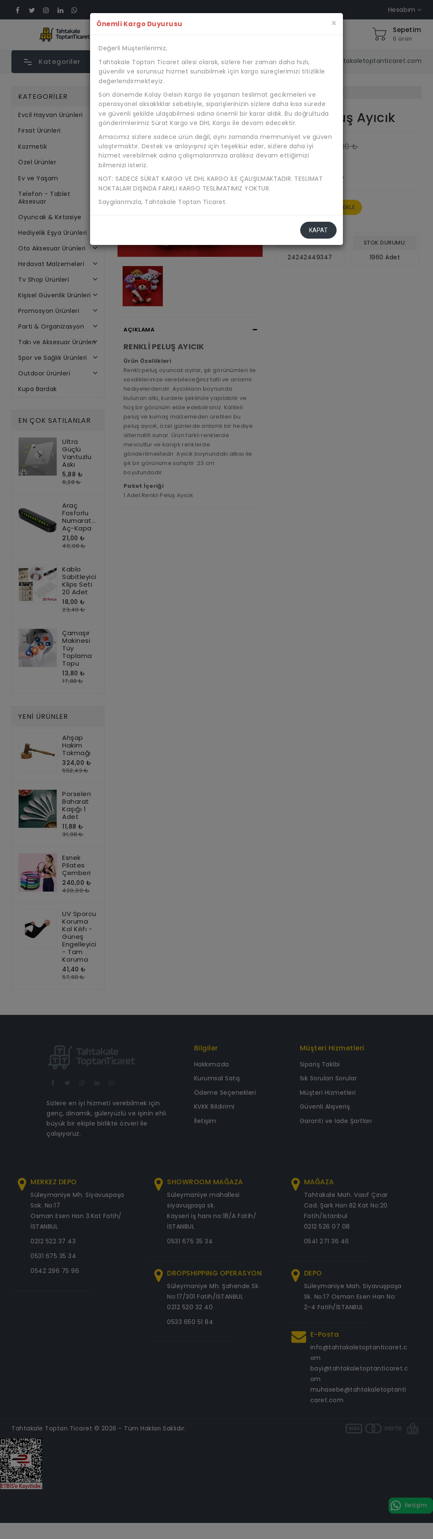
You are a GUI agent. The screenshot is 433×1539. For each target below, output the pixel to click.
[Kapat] (334, 23)
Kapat (318, 230)
